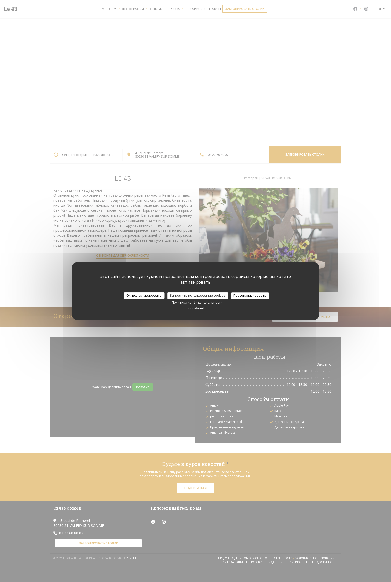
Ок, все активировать (144, 295)
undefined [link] (196, 308)
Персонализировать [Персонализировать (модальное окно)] (249, 295)
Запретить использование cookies (197, 295)
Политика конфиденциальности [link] (197, 302)
